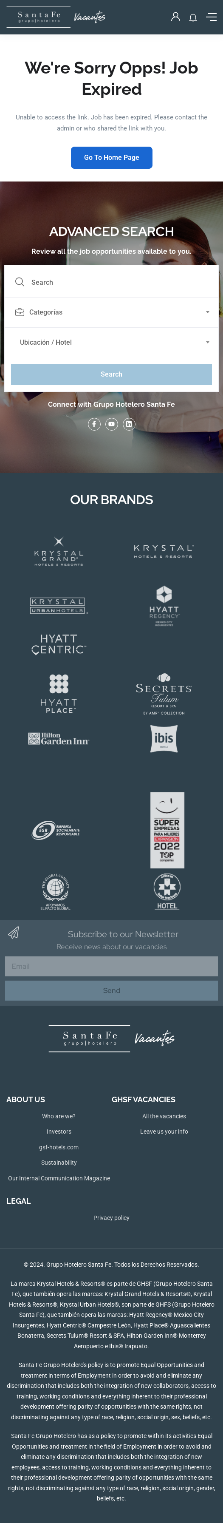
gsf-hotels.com (59, 1147)
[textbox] (111, 312)
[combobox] (116, 312)
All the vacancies (164, 1116)
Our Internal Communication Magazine (59, 1178)
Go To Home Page (111, 157)
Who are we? (59, 1116)
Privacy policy (111, 1217)
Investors (59, 1131)
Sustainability (59, 1162)
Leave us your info (164, 1131)
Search (111, 374)
